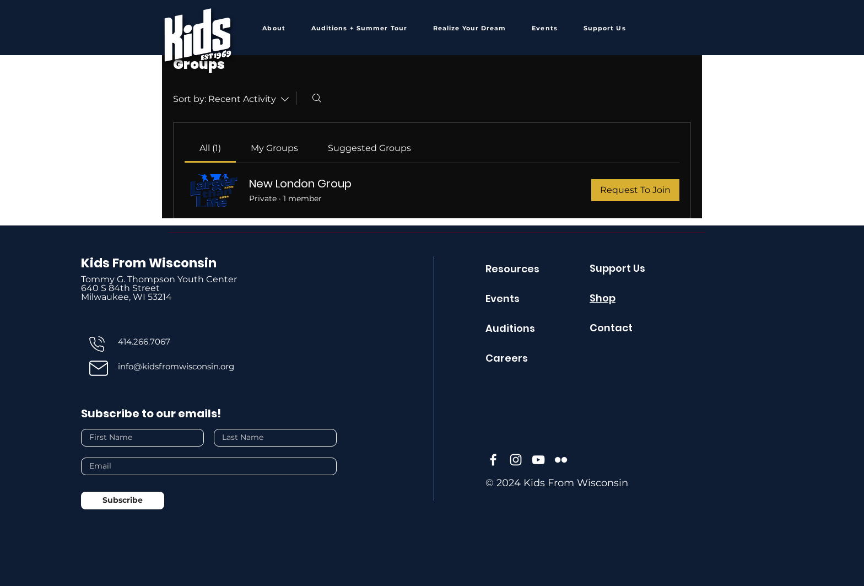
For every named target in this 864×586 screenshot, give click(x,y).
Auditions (510, 328)
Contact (611, 328)
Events (502, 298)
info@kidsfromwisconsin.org (176, 366)
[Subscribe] (122, 500)
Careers (506, 358)
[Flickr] (561, 459)
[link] (210, 148)
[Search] (316, 98)
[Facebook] (493, 459)
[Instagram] (515, 459)
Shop (602, 298)
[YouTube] (538, 459)
